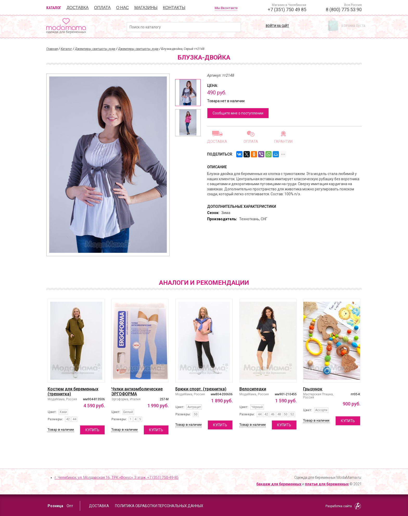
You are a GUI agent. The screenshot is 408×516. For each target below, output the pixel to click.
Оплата (102, 7)
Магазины (145, 7)
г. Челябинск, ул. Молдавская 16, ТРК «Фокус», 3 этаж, (116, 477)
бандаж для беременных (278, 484)
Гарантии (283, 141)
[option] (188, 92)
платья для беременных (327, 484)
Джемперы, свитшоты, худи (95, 49)
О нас (122, 7)
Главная (52, 49)
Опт (70, 506)
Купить (92, 430)
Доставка (78, 7)
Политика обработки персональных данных (159, 506)
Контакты (174, 7)
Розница (55, 506)
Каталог (53, 7)
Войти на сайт (277, 25)
